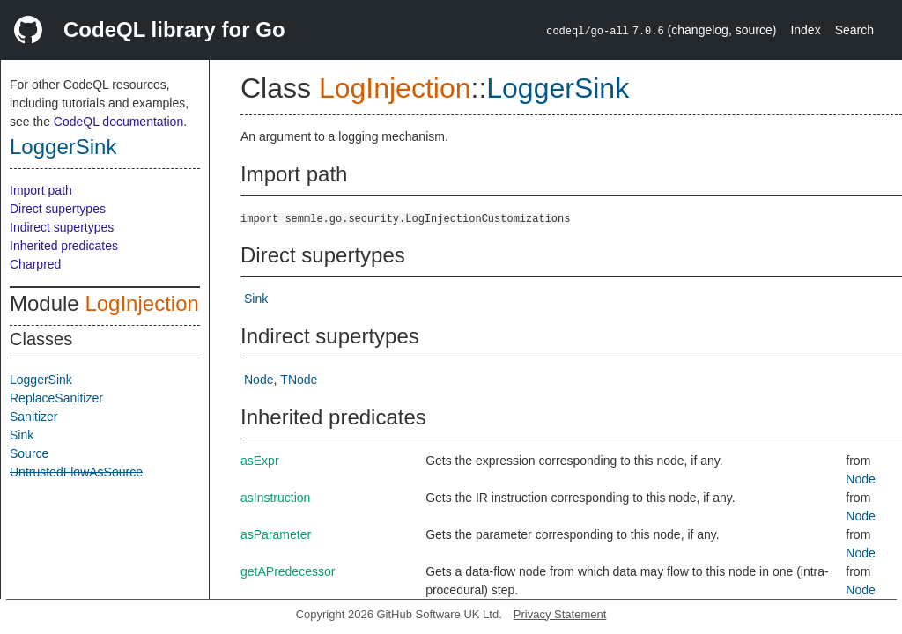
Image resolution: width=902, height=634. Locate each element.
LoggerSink (63, 146)
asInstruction (275, 497)
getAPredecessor (287, 571)
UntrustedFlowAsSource (76, 472)
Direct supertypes (58, 209)
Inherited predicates (64, 246)
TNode (298, 379)
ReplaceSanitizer (56, 398)
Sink (21, 435)
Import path (41, 190)
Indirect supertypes (62, 227)
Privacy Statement (560, 614)
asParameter (275, 534)
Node (258, 379)
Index (805, 30)
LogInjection (141, 303)
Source (29, 453)
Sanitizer (33, 416)
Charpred (35, 264)
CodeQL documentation (118, 121)
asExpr (259, 460)
